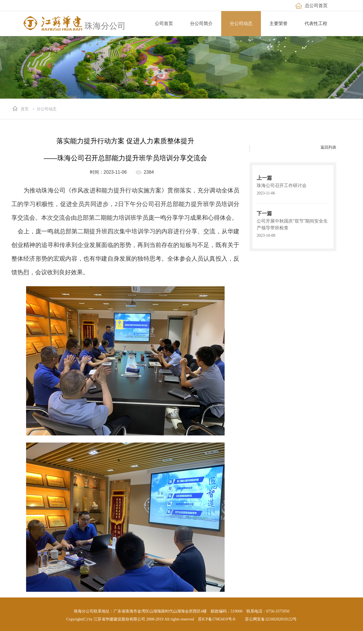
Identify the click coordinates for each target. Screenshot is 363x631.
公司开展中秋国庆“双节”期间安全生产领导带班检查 (292, 224)
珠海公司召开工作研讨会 (282, 185)
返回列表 (328, 147)
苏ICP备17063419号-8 (216, 619)
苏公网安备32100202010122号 (271, 619)
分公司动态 (46, 109)
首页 (25, 109)
